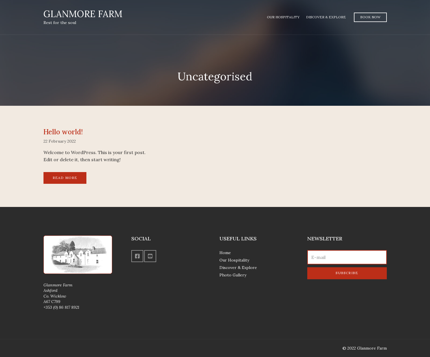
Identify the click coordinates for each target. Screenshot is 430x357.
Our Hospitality (283, 17)
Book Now (370, 17)
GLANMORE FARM (82, 14)
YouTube (150, 256)
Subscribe (347, 273)
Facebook (137, 256)
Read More (65, 177)
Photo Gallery (232, 275)
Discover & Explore (326, 17)
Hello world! (63, 131)
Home (225, 252)
